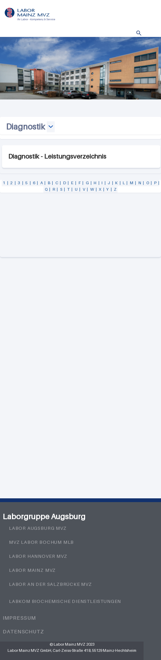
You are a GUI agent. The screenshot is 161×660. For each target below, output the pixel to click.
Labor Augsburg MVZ (38, 528)
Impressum (19, 618)
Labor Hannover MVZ (38, 556)
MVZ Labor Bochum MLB (41, 542)
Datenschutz (23, 631)
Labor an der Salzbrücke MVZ (50, 584)
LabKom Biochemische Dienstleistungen (65, 601)
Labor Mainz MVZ (32, 570)
